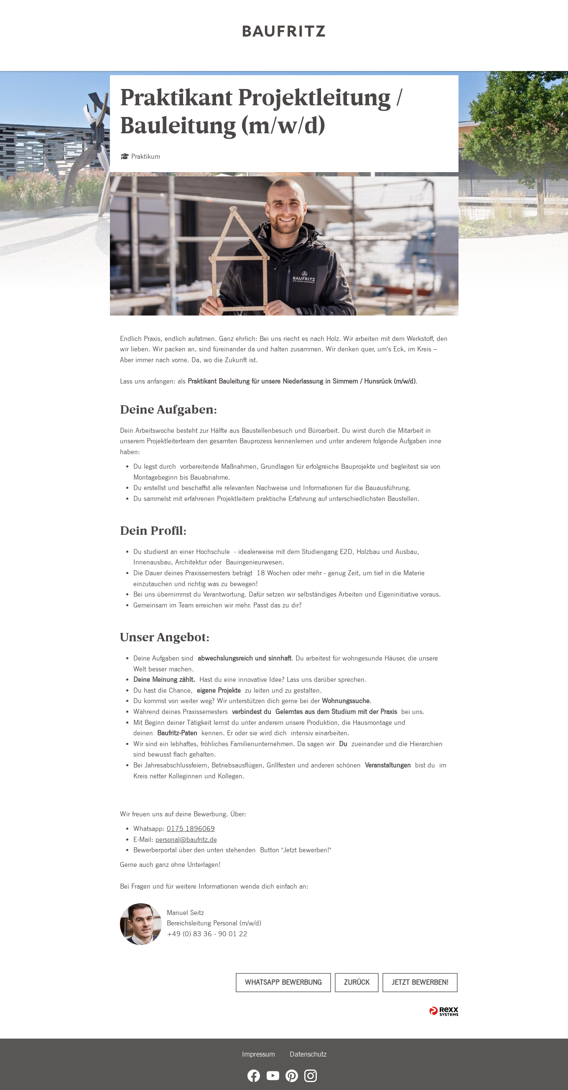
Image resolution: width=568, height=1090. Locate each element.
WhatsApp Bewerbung (283, 982)
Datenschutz (308, 1054)
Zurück (356, 982)
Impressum (258, 1054)
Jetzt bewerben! (420, 982)
